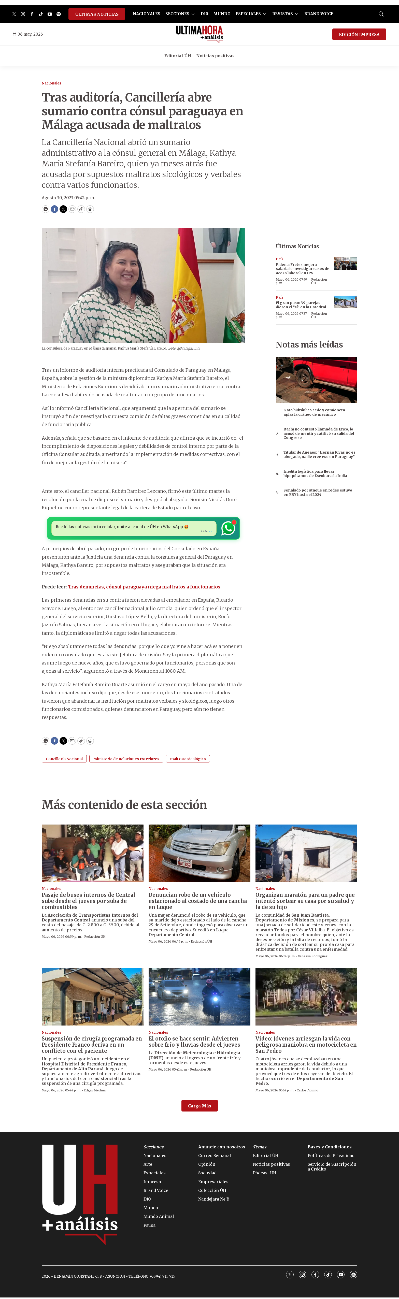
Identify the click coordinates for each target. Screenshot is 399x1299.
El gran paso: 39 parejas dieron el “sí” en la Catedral (301, 304)
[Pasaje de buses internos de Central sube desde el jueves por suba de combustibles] (93, 854)
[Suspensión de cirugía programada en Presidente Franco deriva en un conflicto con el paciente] (93, 998)
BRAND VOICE (318, 13)
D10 (204, 13)
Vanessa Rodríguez (312, 957)
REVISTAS (282, 13)
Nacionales (51, 83)
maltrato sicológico (188, 760)
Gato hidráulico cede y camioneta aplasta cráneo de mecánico (314, 412)
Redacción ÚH (319, 281)
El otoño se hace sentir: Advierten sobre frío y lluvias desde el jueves (194, 1043)
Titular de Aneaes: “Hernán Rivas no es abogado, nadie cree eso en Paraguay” (319, 454)
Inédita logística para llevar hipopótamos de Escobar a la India (315, 473)
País (279, 259)
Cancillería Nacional (64, 760)
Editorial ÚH (177, 55)
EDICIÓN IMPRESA (359, 34)
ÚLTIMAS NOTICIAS (97, 14)
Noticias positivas (215, 55)
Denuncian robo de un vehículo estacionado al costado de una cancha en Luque (198, 902)
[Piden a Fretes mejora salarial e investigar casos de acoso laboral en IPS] (345, 263)
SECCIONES (177, 13)
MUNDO (222, 13)
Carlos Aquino (307, 1091)
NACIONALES (146, 13)
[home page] (199, 34)
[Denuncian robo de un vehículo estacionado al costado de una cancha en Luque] (199, 854)
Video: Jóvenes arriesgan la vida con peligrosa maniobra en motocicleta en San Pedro (306, 1046)
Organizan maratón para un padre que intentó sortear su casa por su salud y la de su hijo (305, 902)
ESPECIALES (248, 13)
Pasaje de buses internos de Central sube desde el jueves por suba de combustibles (88, 902)
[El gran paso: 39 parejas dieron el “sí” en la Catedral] (345, 302)
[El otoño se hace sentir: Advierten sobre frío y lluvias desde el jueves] (199, 998)
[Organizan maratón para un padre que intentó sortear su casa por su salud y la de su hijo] (306, 854)
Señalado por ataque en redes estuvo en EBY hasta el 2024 (317, 492)
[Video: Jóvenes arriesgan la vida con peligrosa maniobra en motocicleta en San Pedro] (306, 998)
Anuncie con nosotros (221, 1148)
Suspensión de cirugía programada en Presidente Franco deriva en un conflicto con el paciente (92, 1046)
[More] (193, 14)
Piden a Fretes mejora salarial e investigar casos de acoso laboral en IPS (302, 269)
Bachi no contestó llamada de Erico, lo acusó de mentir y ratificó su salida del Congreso (318, 433)
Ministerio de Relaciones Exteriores (126, 760)
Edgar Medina (95, 1091)
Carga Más (199, 1107)
